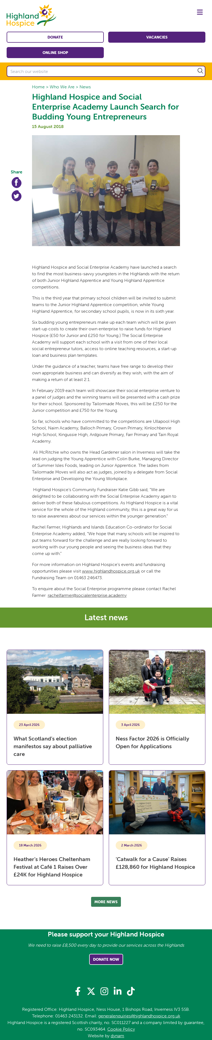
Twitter (16, 195)
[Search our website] (106, 71)
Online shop (55, 52)
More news (106, 901)
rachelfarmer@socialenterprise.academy (87, 595)
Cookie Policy (121, 1029)
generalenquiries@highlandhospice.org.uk (139, 1016)
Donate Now (106, 959)
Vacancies (157, 37)
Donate (55, 37)
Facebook (16, 182)
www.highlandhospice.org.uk (111, 571)
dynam (117, 1035)
